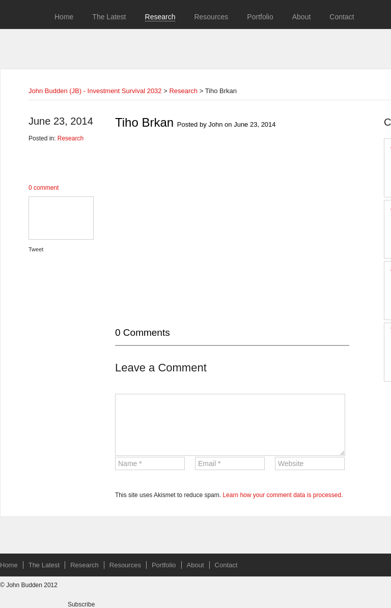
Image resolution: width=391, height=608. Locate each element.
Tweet (36, 249)
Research (160, 17)
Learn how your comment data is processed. (282, 495)
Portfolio (260, 17)
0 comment (44, 187)
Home (63, 17)
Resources (211, 17)
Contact (341, 17)
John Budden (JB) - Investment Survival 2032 (95, 91)
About (301, 17)
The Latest (109, 17)
